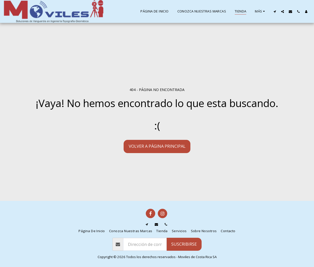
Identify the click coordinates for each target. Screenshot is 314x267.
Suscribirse (184, 244)
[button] (274, 11)
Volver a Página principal (157, 146)
